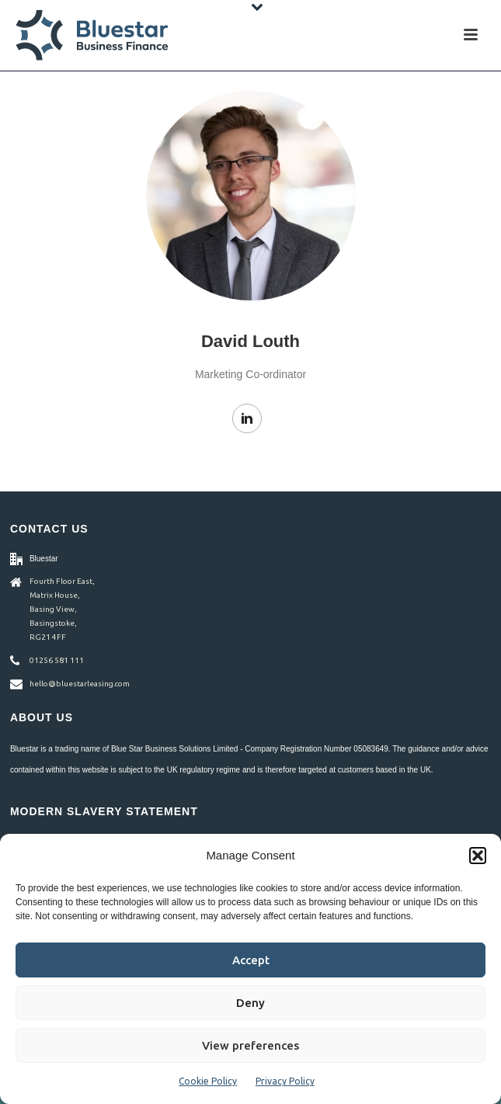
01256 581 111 (57, 660)
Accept (251, 960)
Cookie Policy (208, 1081)
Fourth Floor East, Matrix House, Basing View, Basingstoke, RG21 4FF (62, 609)
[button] (477, 855)
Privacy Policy (285, 1081)
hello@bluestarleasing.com (80, 683)
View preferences (250, 1045)
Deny (250, 1002)
